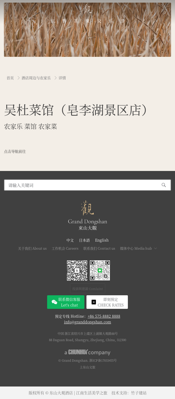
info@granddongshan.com (87, 321)
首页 (11, 77)
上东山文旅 (87, 367)
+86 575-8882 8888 (104, 316)
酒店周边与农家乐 (37, 77)
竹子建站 (139, 392)
